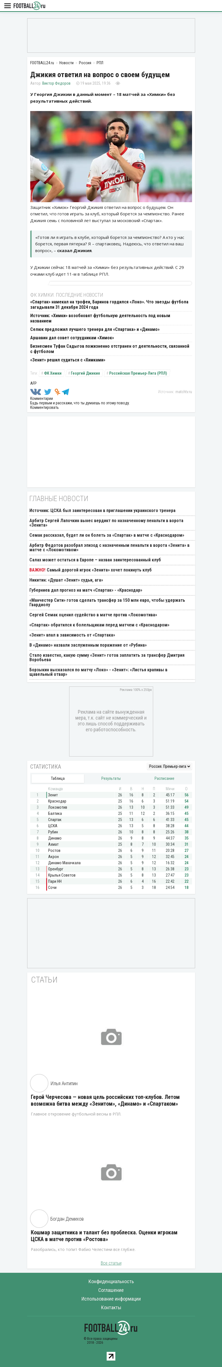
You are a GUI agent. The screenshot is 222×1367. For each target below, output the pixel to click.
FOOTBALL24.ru (29, 6)
